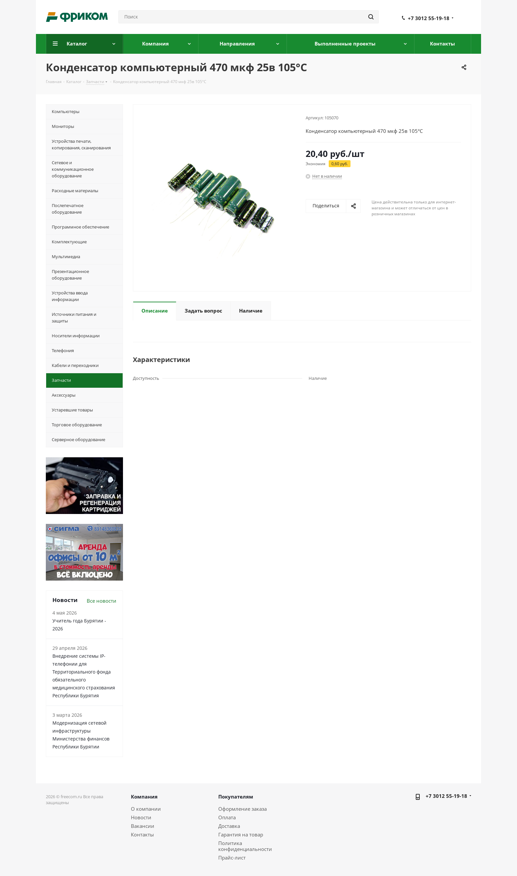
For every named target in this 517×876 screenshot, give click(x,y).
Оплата (227, 817)
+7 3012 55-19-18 (428, 18)
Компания (144, 796)
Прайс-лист (232, 857)
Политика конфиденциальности (245, 846)
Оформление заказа (242, 808)
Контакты (142, 834)
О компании (146, 808)
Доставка (229, 826)
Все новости (101, 600)
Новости (141, 817)
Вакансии (142, 826)
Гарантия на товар (240, 834)
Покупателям (235, 796)
